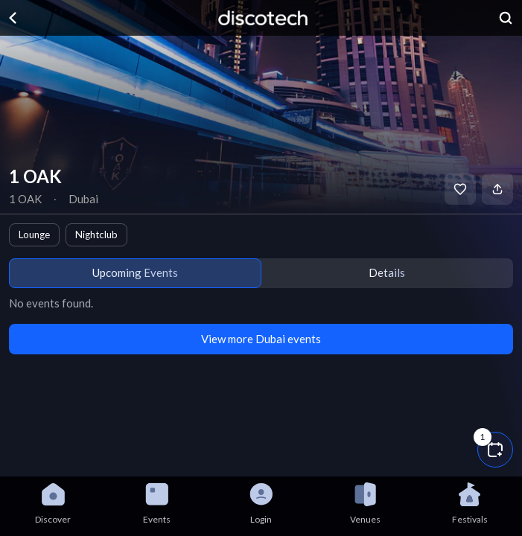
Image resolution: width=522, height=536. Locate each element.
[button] (495, 450)
